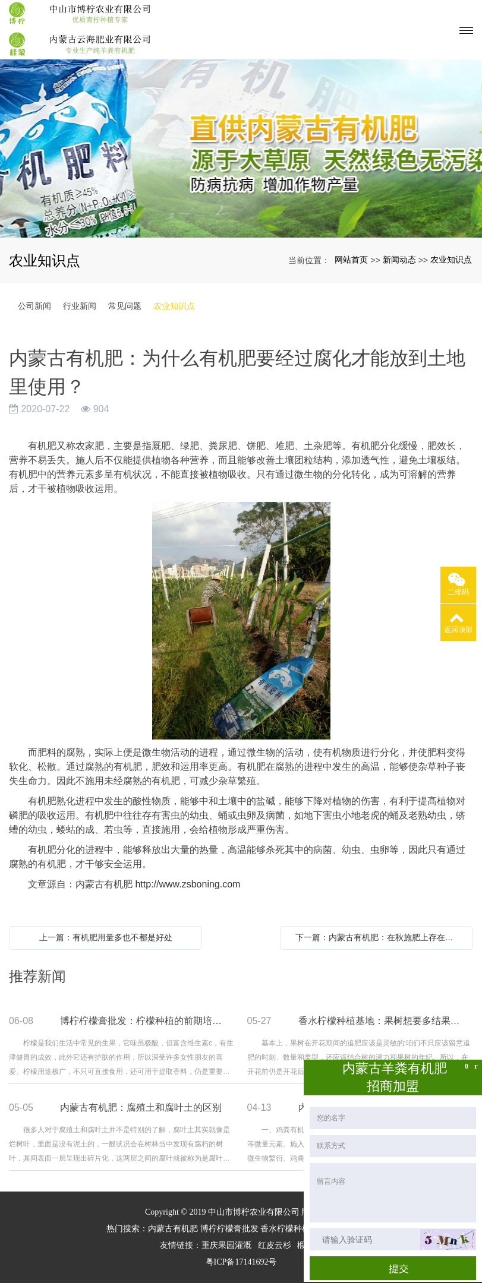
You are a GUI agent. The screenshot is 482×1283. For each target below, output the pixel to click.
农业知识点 (451, 259)
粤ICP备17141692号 (241, 1261)
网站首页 (351, 259)
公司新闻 (34, 306)
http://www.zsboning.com (187, 884)
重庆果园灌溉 (226, 1245)
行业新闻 (79, 306)
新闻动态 (399, 259)
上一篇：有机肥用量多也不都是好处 (105, 937)
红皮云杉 (274, 1245)
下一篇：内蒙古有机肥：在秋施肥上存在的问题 (379, 937)
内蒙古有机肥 (173, 1228)
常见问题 (124, 306)
